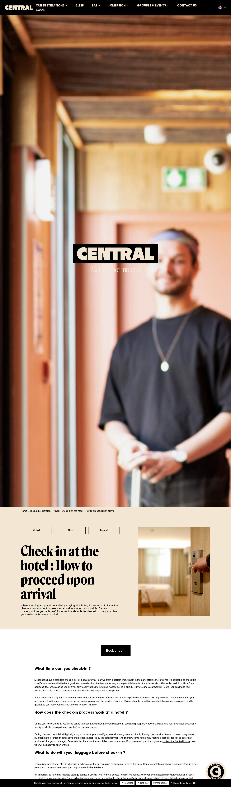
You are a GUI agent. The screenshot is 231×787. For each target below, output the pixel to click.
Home (24, 511)
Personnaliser (160, 783)
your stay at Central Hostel (155, 687)
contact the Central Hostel (176, 741)
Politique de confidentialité (183, 783)
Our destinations (50, 5)
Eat (95, 5)
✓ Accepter (127, 783)
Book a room (115, 650)
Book (40, 10)
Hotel (36, 530)
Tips (70, 530)
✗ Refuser (143, 783)
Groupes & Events (151, 5)
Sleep (80, 5)
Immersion (117, 5)
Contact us (187, 5)
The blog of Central (40, 511)
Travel (55, 511)
